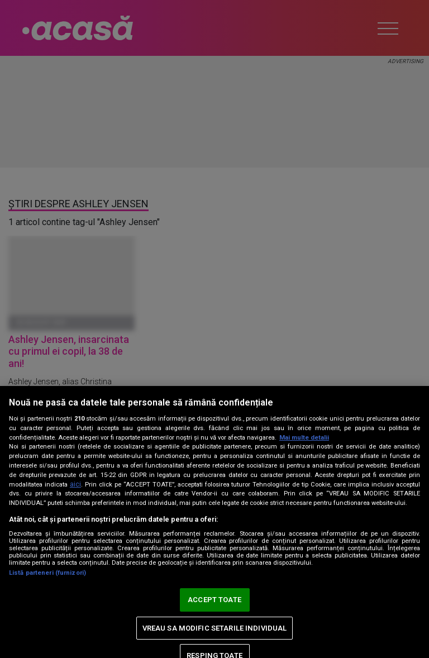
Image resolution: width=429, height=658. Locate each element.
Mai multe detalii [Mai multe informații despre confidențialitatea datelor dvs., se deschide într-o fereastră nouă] (304, 437)
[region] (214, 522)
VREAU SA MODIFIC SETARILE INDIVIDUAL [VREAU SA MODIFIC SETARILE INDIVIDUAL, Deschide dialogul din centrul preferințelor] (214, 628)
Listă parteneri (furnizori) (47, 572)
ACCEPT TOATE (214, 599)
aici (75, 484)
